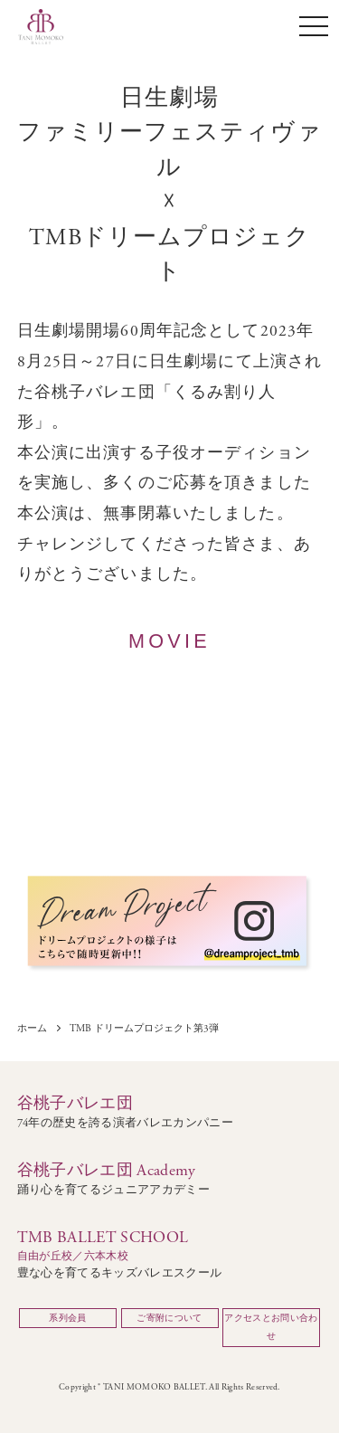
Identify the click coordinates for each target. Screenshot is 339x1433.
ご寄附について (169, 1318)
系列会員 (67, 1318)
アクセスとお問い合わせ (270, 1327)
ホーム (32, 1029)
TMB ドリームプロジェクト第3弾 (144, 1029)
